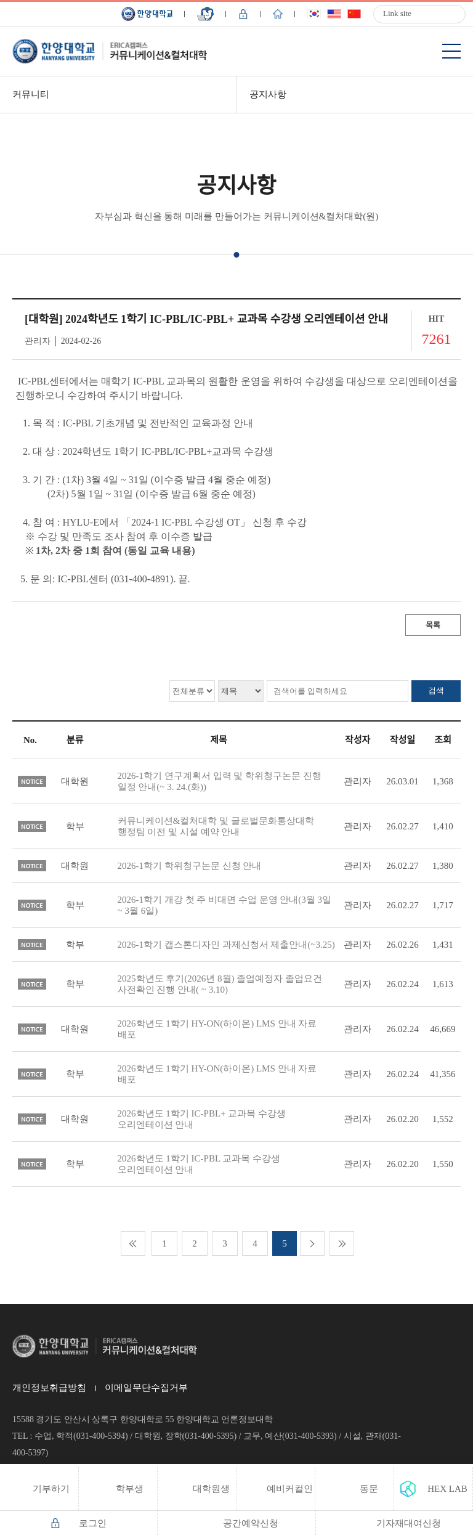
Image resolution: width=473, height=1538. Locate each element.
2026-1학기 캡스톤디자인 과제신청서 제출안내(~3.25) (226, 945)
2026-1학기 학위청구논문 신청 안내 (190, 866)
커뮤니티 (30, 94)
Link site (397, 13)
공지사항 (267, 94)
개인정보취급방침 (49, 1388)
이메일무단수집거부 (146, 1388)
